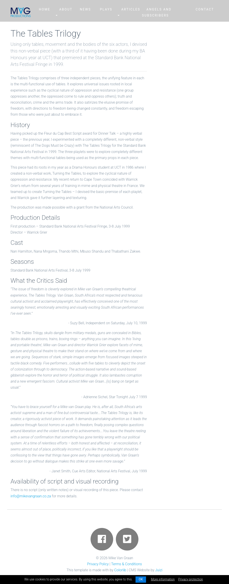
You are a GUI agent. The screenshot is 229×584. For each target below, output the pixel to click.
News (85, 9)
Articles (130, 9)
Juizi (159, 570)
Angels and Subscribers (157, 12)
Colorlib (120, 570)
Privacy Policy (97, 564)
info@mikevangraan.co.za (31, 496)
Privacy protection (190, 579)
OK (141, 579)
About (65, 9)
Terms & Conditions (126, 564)
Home (44, 9)
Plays (106, 9)
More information (163, 579)
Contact (205, 9)
